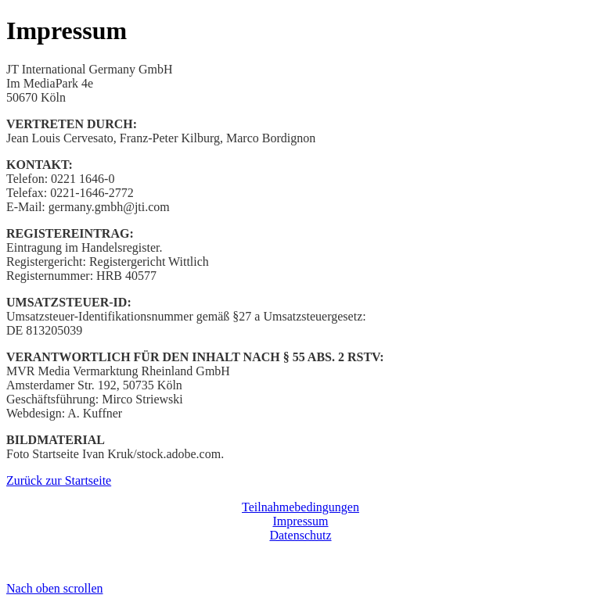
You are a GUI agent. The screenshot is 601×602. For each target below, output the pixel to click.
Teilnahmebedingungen (300, 507)
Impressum (300, 521)
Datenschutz (300, 535)
